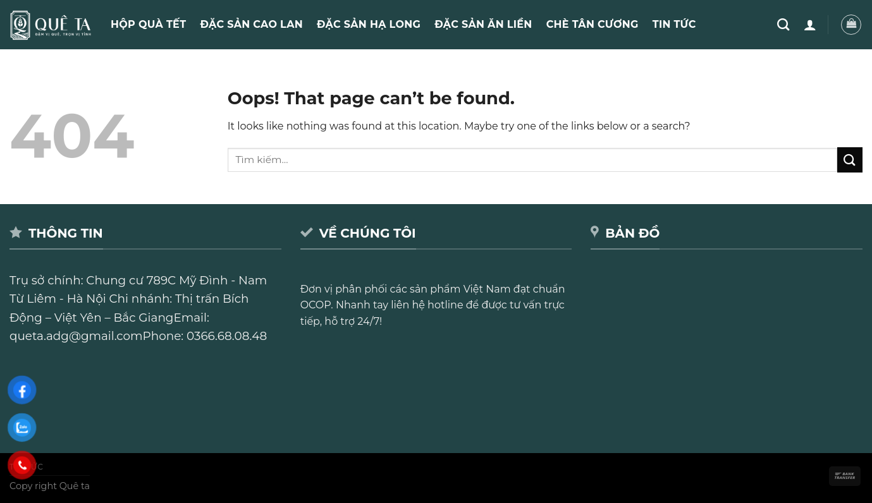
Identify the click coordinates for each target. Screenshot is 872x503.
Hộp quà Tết (148, 24)
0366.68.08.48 (227, 336)
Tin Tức (674, 24)
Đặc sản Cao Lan (251, 24)
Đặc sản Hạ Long (369, 24)
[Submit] (850, 159)
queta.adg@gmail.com (76, 336)
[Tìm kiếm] (783, 24)
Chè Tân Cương (592, 24)
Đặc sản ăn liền (483, 24)
